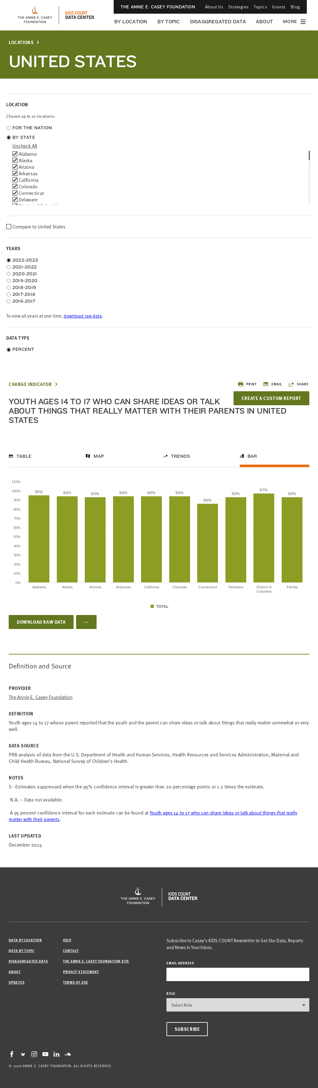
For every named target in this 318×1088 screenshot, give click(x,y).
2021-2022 (24, 267)
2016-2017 (23, 301)
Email (272, 384)
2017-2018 (23, 294)
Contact (71, 950)
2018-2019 (24, 287)
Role (170, 993)
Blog (295, 6)
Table (23, 456)
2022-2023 (25, 260)
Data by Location (25, 940)
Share (298, 384)
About (264, 22)
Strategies (238, 6)
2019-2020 (24, 280)
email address (180, 963)
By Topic (168, 22)
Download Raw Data (41, 621)
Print (247, 384)
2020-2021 (24, 274)
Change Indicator (30, 384)
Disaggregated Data (218, 22)
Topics (260, 6)
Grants (278, 6)
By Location (131, 22)
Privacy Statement (81, 971)
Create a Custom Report (271, 398)
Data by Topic (21, 950)
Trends (180, 456)
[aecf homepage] (35, 15)
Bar (252, 456)
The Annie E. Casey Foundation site (96, 961)
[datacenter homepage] (80, 15)
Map (98, 456)
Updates (17, 982)
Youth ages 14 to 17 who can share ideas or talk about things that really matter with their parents (153, 816)
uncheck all (24, 145)
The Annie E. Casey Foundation (157, 6)
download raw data (83, 316)
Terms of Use (75, 982)
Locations (21, 42)
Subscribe (187, 1029)
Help (67, 940)
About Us (214, 6)
